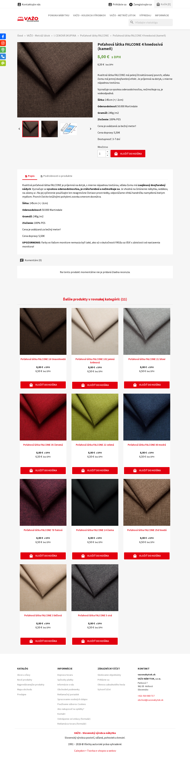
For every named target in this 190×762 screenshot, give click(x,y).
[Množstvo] (102, 153)
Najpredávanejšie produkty (30, 684)
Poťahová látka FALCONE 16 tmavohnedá (43, 359)
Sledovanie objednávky (109, 674)
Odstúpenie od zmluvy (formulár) (73, 718)
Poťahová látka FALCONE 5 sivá (95, 615)
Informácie (162, 15)
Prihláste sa (103, 679)
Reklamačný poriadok (68, 694)
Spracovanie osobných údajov (72, 699)
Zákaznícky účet (109, 668)
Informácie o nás (65, 684)
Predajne (21, 694)
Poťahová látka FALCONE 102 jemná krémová (95, 360)
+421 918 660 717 (146, 695)
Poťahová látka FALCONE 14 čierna (95, 530)
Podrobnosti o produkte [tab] (56, 175)
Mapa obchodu (24, 689)
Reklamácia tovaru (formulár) (71, 723)
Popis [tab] (29, 175)
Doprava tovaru (65, 674)
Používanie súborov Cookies (71, 704)
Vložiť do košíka (128, 154)
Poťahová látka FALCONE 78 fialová (43, 530)
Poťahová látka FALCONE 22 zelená (95, 444)
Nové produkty (24, 679)
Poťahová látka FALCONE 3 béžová (43, 615)
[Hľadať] (151, 22)
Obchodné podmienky (68, 689)
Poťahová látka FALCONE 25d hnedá (147, 530)
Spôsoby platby (65, 679)
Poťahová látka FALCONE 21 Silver (146, 359)
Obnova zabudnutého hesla (111, 684)
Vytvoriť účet (104, 689)
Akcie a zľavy (23, 674)
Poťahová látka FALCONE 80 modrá (147, 444)
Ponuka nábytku (58, 15)
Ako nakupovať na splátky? (70, 708)
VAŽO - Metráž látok (123, 15)
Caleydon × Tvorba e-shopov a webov (95, 750)
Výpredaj (145, 15)
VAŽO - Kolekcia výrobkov (89, 15)
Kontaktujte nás (29, 4)
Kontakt (61, 713)
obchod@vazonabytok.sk (150, 699)
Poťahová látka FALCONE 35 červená (43, 444)
